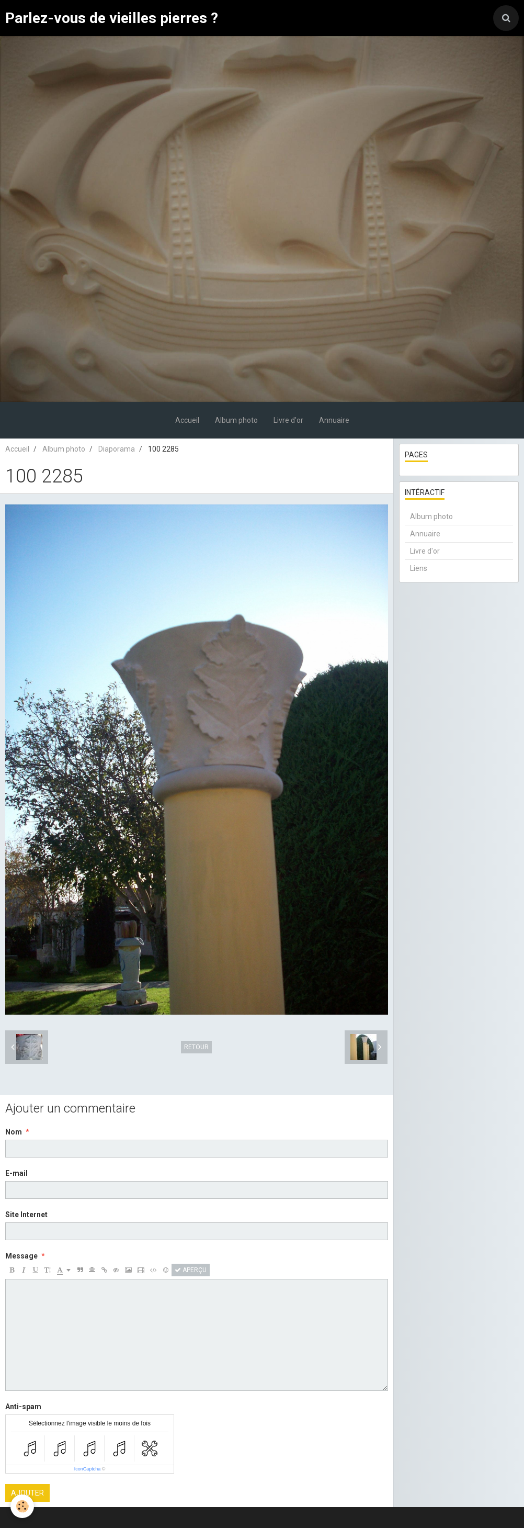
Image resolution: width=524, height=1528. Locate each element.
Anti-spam (23, 1406)
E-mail (16, 1173)
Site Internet (26, 1214)
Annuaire (334, 420)
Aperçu (191, 1270)
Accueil (187, 420)
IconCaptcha (87, 1468)
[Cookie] (22, 1506)
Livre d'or (288, 420)
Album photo (236, 420)
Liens (418, 568)
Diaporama (116, 449)
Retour (196, 1047)
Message (21, 1256)
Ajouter (27, 1493)
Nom (13, 1132)
